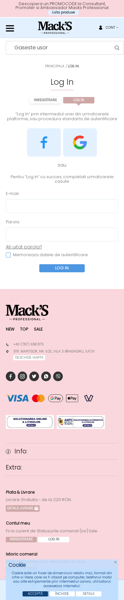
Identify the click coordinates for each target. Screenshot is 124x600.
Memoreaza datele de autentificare (47, 255)
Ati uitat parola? (24, 247)
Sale (38, 329)
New (10, 329)
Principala (54, 66)
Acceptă (35, 593)
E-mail (12, 193)
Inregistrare (45, 100)
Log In (78, 100)
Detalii (88, 593)
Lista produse (63, 12)
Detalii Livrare (22, 508)
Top (24, 329)
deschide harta (29, 357)
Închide (62, 593)
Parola (12, 222)
